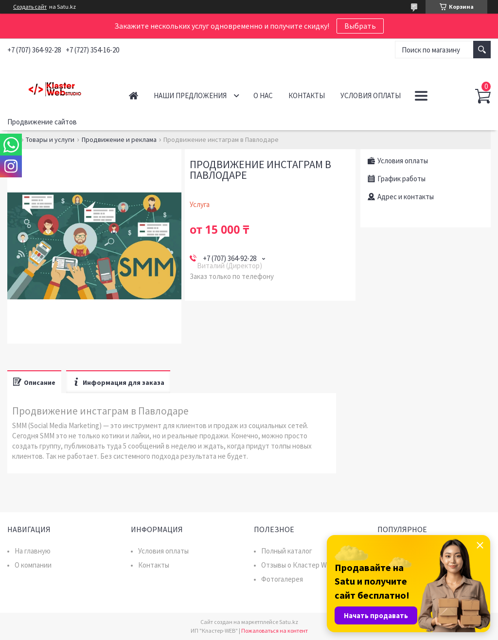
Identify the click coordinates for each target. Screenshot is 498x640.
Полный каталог (286, 550)
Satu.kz (288, 621)
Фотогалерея (282, 579)
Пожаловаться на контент (274, 630)
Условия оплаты (370, 95)
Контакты (306, 95)
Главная (133, 95)
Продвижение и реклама (119, 139)
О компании (33, 565)
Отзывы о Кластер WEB (298, 565)
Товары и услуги (50, 139)
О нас (263, 95)
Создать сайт (30, 6)
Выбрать (360, 26)
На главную (33, 550)
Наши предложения (190, 95)
